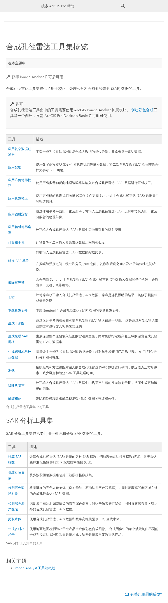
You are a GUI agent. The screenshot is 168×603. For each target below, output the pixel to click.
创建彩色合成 (142, 110)
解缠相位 (14, 399)
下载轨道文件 (18, 311)
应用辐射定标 (18, 214)
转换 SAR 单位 (18, 261)
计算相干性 (16, 242)
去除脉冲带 (16, 282)
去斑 (11, 298)
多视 (11, 370)
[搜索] (123, 6)
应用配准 (14, 167)
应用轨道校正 (18, 198)
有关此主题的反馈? (146, 594)
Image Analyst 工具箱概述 (34, 568)
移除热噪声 (16, 386)
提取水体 (14, 519)
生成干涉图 (16, 323)
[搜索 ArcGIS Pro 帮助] (79, 6)
